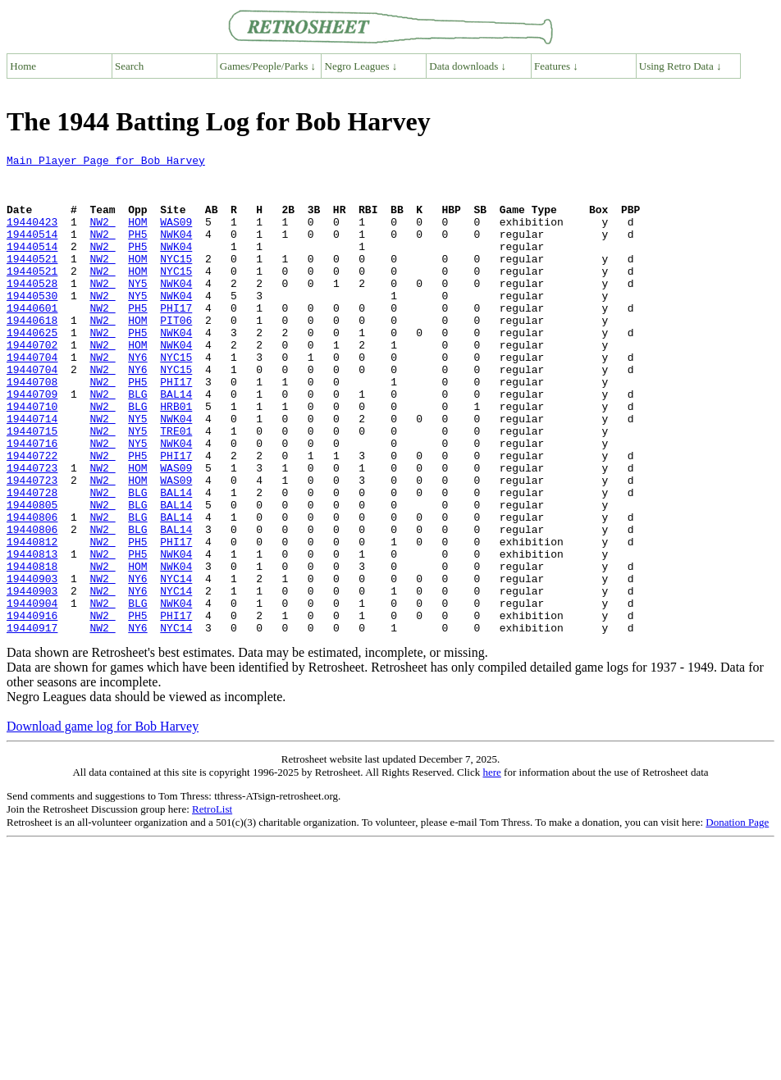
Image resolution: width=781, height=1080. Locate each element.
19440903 (32, 664)
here (491, 868)
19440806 (32, 590)
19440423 (32, 236)
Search (129, 66)
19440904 (32, 693)
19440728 (32, 561)
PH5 (137, 251)
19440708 (32, 428)
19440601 (32, 339)
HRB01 (176, 457)
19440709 (32, 442)
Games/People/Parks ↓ (268, 66)
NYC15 (176, 280)
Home (23, 66)
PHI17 (176, 339)
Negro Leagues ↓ (361, 66)
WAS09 (176, 236)
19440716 (32, 501)
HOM (137, 236)
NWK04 (176, 251)
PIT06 (176, 354)
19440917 (32, 723)
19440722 (32, 516)
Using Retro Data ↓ (680, 66)
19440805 (32, 575)
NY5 (137, 310)
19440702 (32, 383)
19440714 (32, 472)
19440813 (32, 634)
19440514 (32, 251)
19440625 (32, 369)
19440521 (32, 280)
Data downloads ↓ (467, 66)
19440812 (32, 620)
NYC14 (176, 664)
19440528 (32, 310)
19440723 (32, 531)
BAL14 (176, 442)
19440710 (32, 457)
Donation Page (737, 918)
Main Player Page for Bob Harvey (106, 162)
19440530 (32, 324)
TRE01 (176, 487)
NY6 (137, 398)
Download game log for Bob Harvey (103, 822)
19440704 (32, 398)
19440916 (32, 708)
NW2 (102, 236)
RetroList (212, 905)
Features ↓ (556, 66)
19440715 (32, 487)
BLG (137, 442)
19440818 (32, 649)
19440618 (32, 354)
